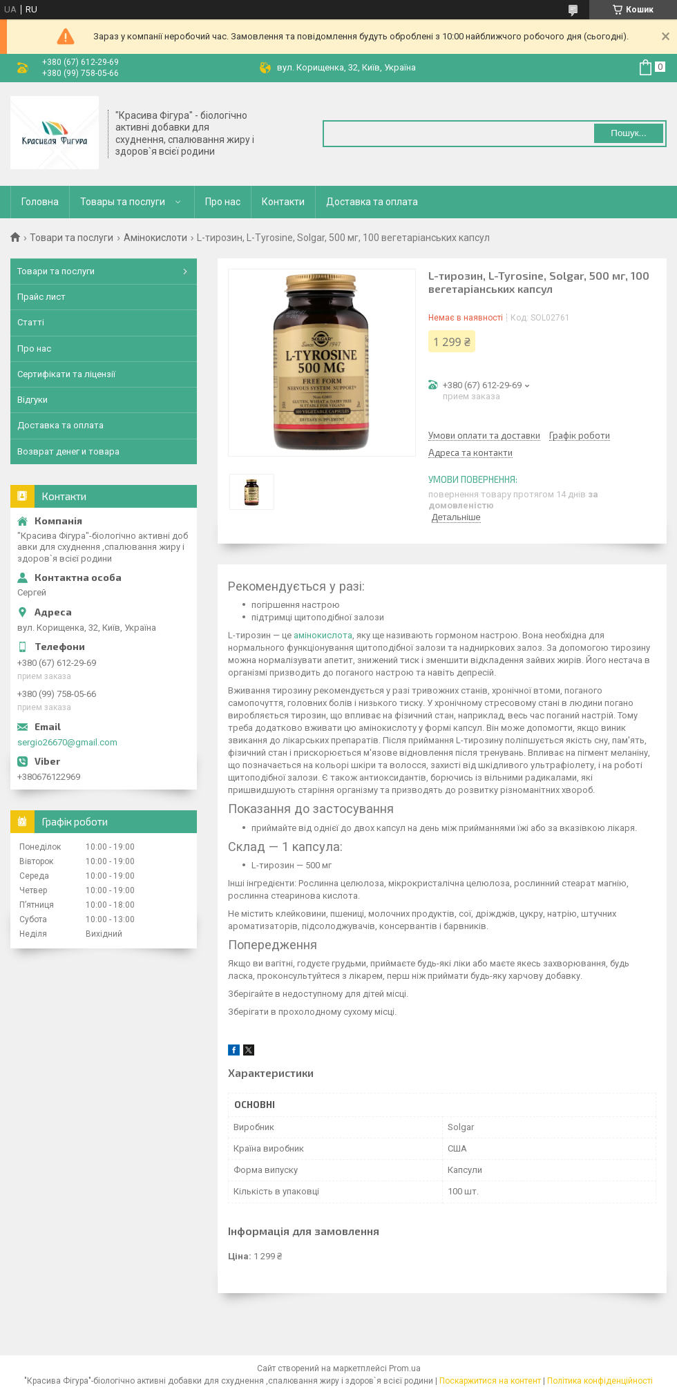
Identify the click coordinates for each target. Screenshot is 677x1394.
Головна (40, 201)
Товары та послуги (122, 201)
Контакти (283, 201)
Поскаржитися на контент (490, 1381)
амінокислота (323, 635)
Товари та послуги (71, 237)
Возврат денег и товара (68, 451)
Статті (30, 322)
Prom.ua (405, 1368)
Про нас (222, 201)
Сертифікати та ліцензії (66, 374)
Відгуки (32, 399)
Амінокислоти (155, 237)
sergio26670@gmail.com (67, 742)
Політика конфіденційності (600, 1381)
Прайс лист (41, 297)
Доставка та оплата (372, 201)
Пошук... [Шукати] (628, 133)
